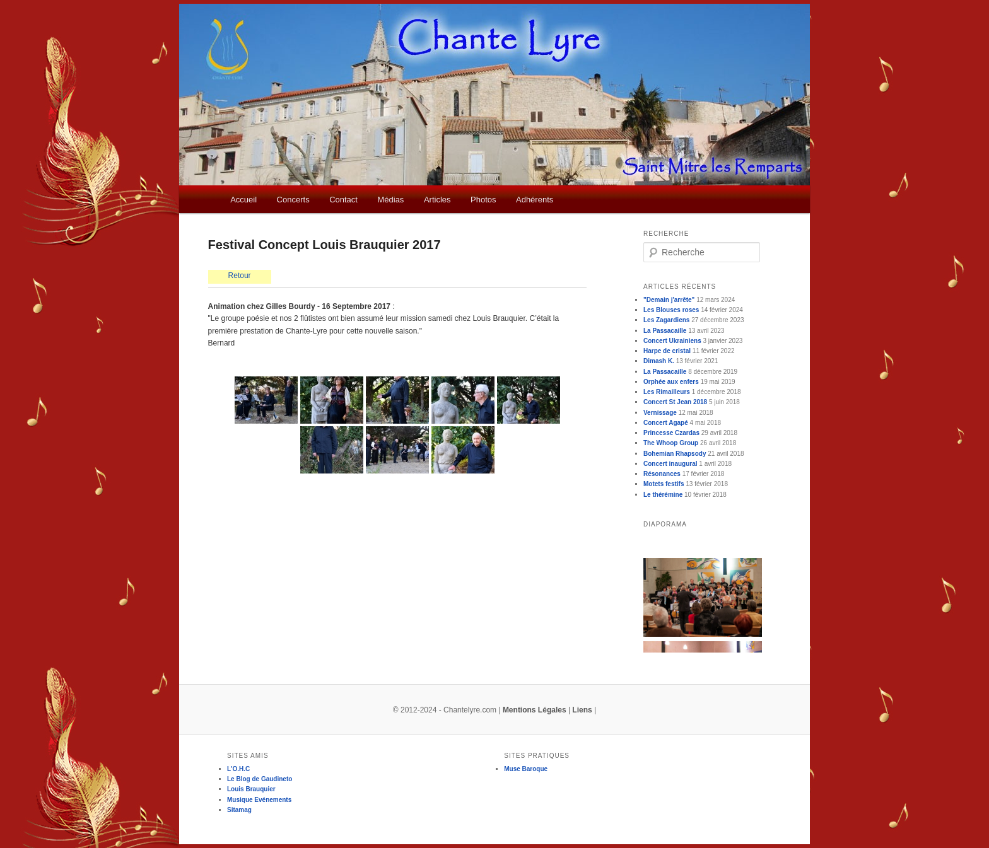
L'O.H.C (238, 768)
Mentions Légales (534, 710)
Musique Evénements (259, 799)
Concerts (293, 199)
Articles (437, 199)
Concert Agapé (665, 422)
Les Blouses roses (671, 309)
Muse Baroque (525, 768)
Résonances (662, 473)
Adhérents (534, 199)
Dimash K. (658, 360)
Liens (582, 710)
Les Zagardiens (666, 320)
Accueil (243, 199)
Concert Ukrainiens (672, 340)
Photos (483, 199)
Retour (239, 275)
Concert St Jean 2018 (675, 401)
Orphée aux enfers (671, 381)
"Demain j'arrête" (668, 299)
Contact (343, 199)
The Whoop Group (670, 442)
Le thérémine (662, 494)
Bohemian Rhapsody (674, 453)
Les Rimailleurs (666, 391)
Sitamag (239, 809)
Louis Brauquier (251, 789)
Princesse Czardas (671, 432)
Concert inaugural (670, 463)
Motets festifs (663, 483)
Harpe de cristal (667, 350)
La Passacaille (664, 330)
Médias (390, 199)
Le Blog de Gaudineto (259, 778)
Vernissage (660, 412)
